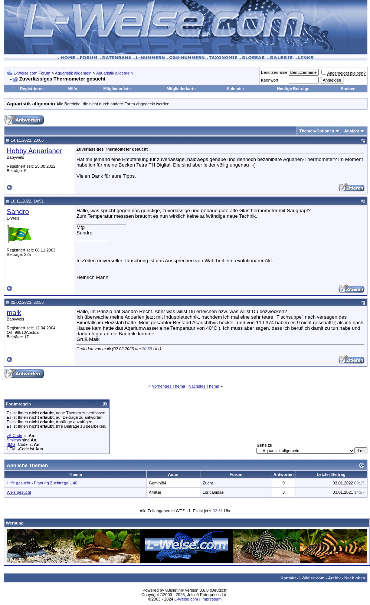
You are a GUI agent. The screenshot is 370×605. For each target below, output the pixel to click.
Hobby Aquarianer (34, 151)
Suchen (348, 88)
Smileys (14, 440)
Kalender (235, 88)
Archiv (334, 578)
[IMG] (12, 444)
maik (14, 312)
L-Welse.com (312, 578)
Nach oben (354, 578)
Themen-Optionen (316, 131)
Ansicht (351, 131)
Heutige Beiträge (293, 88)
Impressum (212, 599)
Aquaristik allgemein (73, 73)
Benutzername (274, 72)
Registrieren (32, 88)
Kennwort (269, 80)
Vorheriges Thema (168, 386)
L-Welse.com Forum (32, 73)
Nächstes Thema (204, 386)
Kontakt (288, 578)
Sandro (18, 212)
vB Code (14, 435)
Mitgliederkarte (181, 88)
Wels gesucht (19, 492)
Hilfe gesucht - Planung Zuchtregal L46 (42, 483)
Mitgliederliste (117, 88)
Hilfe (72, 88)
